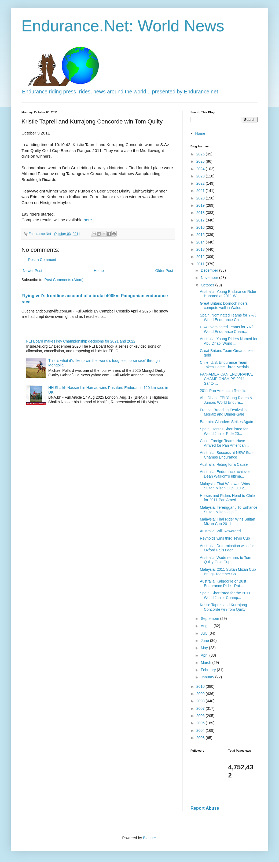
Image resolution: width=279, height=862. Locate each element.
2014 (201, 242)
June (205, 640)
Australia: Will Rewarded (220, 531)
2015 (201, 234)
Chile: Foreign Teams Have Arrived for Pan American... (224, 443)
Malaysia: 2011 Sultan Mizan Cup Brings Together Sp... (228, 571)
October (208, 285)
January (208, 677)
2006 (201, 716)
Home (99, 270)
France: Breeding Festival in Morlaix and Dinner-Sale (223, 412)
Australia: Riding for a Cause (224, 464)
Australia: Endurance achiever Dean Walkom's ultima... (225, 474)
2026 (201, 154)
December (210, 270)
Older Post (164, 270)
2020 (201, 198)
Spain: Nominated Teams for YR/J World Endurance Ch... (228, 317)
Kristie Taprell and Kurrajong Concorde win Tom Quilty (223, 607)
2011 (201, 264)
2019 (201, 205)
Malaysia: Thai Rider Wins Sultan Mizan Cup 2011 (227, 521)
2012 (201, 256)
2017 (201, 220)
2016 (201, 227)
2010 (201, 686)
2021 (201, 190)
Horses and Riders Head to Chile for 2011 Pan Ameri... (227, 497)
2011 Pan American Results (223, 390)
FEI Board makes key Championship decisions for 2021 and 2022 (80, 341)
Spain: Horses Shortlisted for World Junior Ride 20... (224, 431)
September (210, 618)
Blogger (149, 838)
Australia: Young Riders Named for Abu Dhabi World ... (229, 341)
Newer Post (32, 270)
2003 (201, 738)
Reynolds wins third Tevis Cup (225, 538)
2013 (201, 249)
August (207, 626)
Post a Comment (42, 259)
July (204, 633)
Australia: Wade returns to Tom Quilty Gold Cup (225, 559)
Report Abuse (204, 808)
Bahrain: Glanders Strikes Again (226, 422)
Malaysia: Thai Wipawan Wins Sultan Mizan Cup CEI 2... (225, 486)
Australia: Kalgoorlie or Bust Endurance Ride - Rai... (223, 583)
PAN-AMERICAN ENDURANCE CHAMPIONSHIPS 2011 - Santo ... (226, 378)
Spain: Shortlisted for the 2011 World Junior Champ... (225, 595)
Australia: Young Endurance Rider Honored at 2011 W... (228, 293)
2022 (201, 183)
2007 (201, 708)
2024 (201, 169)
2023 (201, 176)
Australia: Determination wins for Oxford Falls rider (227, 548)
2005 (201, 723)
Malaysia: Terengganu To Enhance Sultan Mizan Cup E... (228, 509)
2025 (201, 161)
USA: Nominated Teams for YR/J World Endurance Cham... (227, 329)
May (205, 648)
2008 (201, 701)
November (210, 277)
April (205, 655)
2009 (201, 694)
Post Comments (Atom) (64, 280)
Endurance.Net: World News (122, 26)
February (209, 670)
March (206, 662)
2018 (201, 212)
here (88, 219)
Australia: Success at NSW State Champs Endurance (227, 454)
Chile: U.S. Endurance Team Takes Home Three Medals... (226, 364)
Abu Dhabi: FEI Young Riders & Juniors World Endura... (226, 400)
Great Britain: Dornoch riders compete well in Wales (224, 305)
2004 (201, 730)
